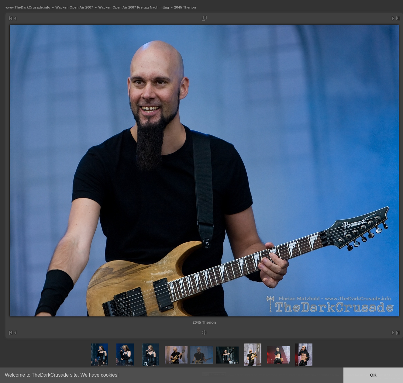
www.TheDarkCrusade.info (27, 7)
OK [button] (373, 375)
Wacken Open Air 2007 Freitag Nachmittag (133, 7)
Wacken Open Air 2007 (74, 7)
